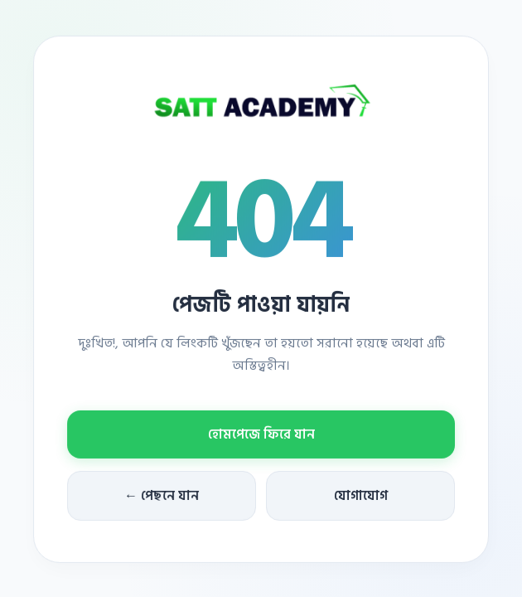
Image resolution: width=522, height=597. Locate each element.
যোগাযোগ (361, 496)
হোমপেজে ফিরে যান (261, 435)
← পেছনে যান (161, 496)
